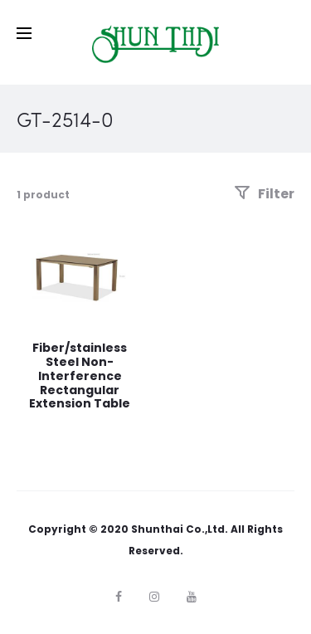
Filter (264, 193)
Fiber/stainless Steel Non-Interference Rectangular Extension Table (79, 375)
